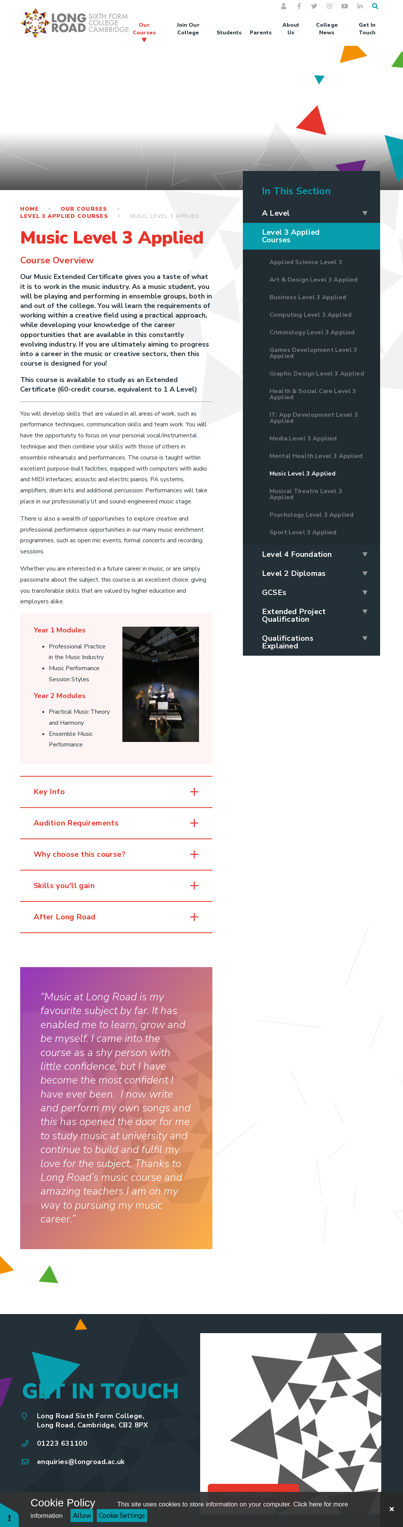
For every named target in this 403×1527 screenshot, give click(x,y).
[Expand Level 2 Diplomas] (365, 573)
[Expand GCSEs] (365, 592)
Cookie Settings (122, 1515)
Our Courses (84, 209)
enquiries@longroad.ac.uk (81, 1461)
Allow (82, 1515)
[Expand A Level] (365, 213)
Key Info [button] (49, 792)
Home (29, 209)
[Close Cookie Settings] (391, 1509)
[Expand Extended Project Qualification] (365, 612)
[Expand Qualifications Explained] (365, 638)
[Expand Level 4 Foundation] (365, 554)
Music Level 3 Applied (164, 216)
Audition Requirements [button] (76, 823)
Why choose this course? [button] (81, 854)
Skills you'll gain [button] (64, 885)
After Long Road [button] (65, 917)
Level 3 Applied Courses (64, 216)
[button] (9, 1514)
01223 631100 (62, 1443)
